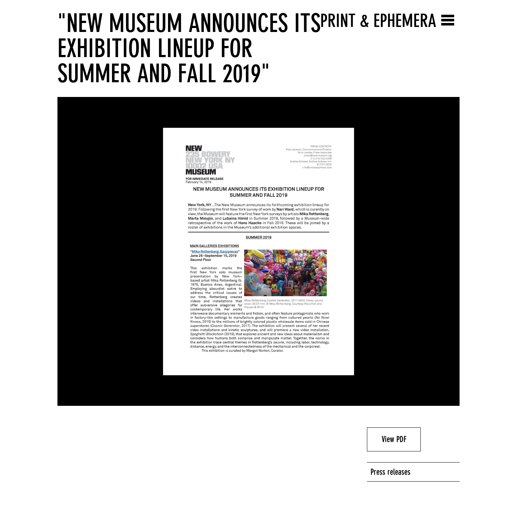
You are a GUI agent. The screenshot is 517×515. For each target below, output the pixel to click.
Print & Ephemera (378, 20)
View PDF (394, 439)
